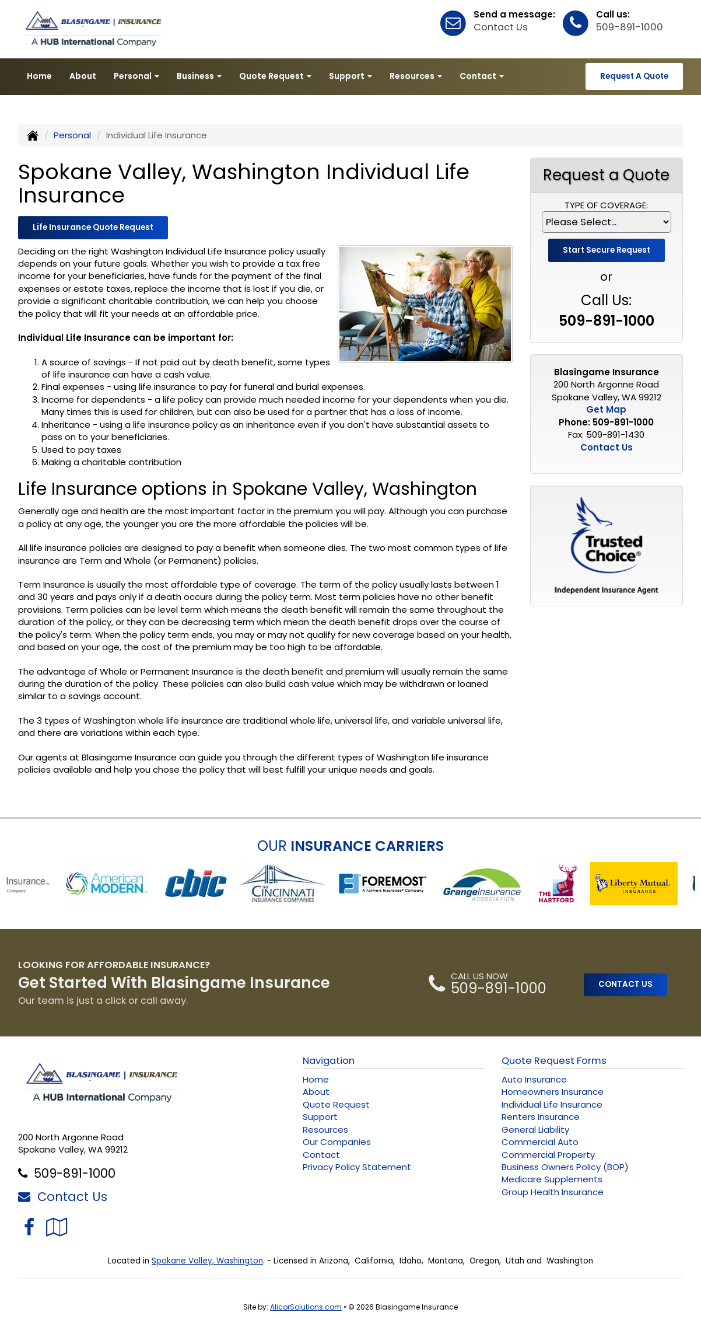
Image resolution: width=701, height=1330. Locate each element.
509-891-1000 (629, 27)
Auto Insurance (534, 1079)
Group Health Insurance (553, 1192)
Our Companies (337, 1142)
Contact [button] (482, 76)
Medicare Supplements (552, 1179)
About (82, 76)
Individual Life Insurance (552, 1104)
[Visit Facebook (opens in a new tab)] (29, 1227)
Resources (325, 1129)
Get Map (606, 409)
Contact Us (501, 27)
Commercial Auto (540, 1142)
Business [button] (199, 76)
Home (39, 76)
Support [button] (350, 76)
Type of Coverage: (606, 205)
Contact (321, 1155)
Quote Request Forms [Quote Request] (554, 1060)
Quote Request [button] (275, 76)
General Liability (535, 1129)
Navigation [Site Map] (329, 1060)
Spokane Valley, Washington (207, 1260)
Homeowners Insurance (553, 1091)
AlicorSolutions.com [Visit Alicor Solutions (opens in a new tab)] (306, 1307)
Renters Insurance (541, 1117)
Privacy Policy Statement (357, 1167)
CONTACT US (625, 984)
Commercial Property (548, 1155)
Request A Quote (634, 76)
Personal (72, 135)
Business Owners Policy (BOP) (565, 1167)
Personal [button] (136, 76)
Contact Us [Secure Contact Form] (606, 447)
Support (320, 1117)
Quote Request (336, 1104)
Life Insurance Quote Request (93, 227)
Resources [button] (416, 76)
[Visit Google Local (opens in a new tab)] (56, 1227)
